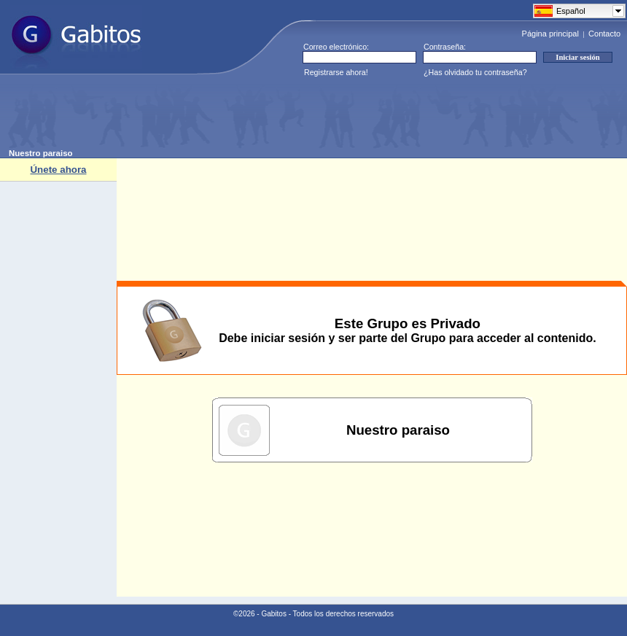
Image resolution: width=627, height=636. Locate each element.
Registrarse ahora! (336, 72)
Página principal (550, 33)
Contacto (604, 33)
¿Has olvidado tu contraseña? (475, 72)
